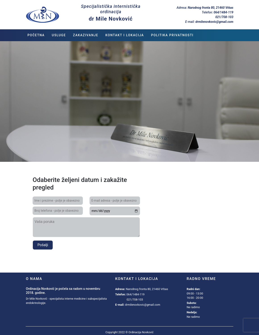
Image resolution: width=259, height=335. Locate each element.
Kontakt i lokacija (124, 35)
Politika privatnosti (172, 35)
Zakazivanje (85, 35)
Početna (36, 35)
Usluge (59, 35)
